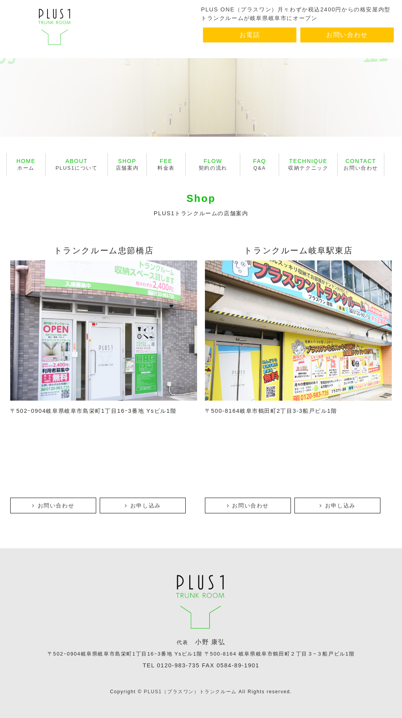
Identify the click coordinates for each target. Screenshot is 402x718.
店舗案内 (127, 164)
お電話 (249, 34)
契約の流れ (213, 164)
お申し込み (143, 505)
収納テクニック (308, 164)
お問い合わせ (347, 34)
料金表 (166, 164)
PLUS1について (77, 164)
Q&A (259, 164)
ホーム (26, 164)
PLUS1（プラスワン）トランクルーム (190, 691)
